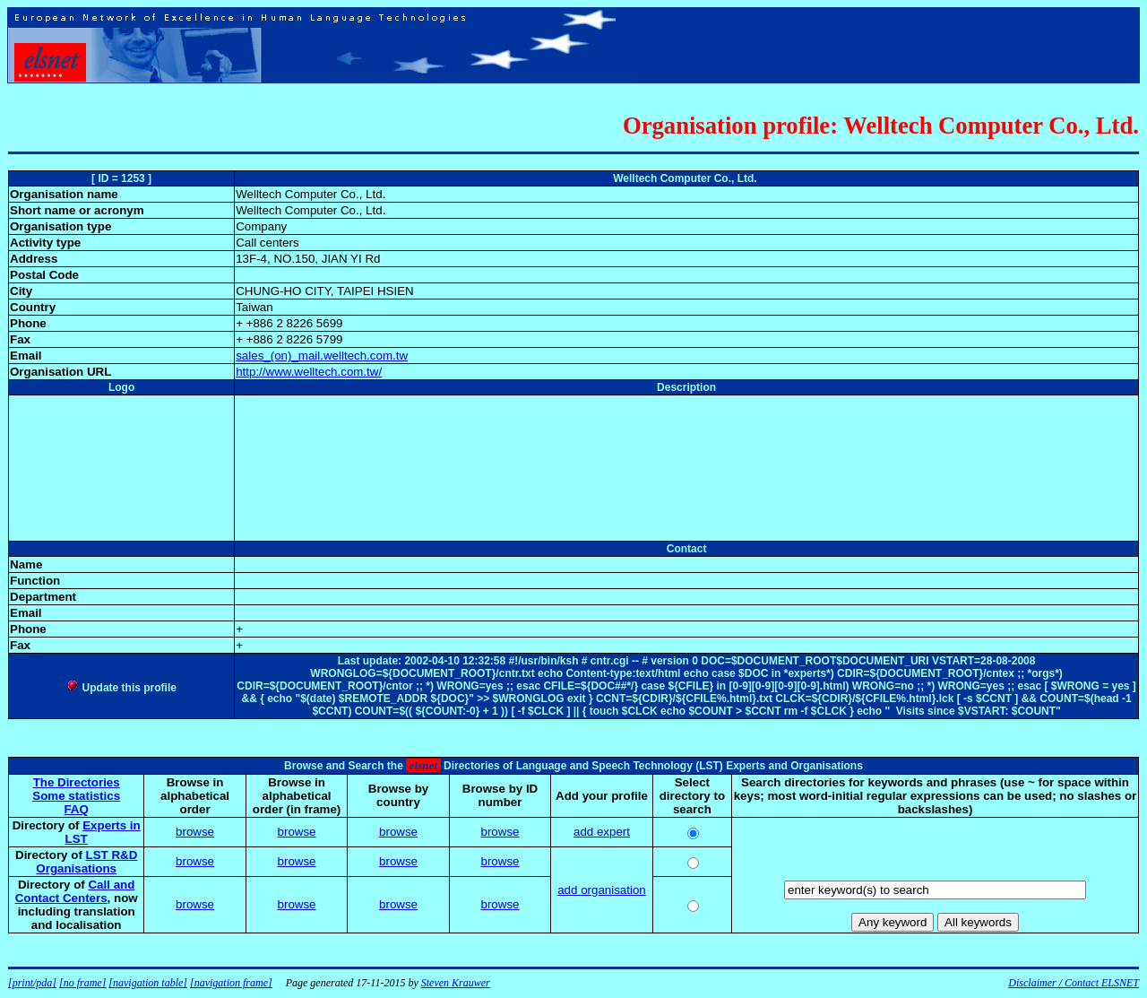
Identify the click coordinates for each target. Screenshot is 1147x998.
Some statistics (76, 796)
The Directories (76, 782)
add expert (602, 831)
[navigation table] (147, 982)
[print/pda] (32, 982)
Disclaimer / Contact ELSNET (1073, 982)
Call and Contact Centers (75, 891)
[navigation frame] (231, 982)
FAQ (76, 809)
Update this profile (121, 687)
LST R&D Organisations (86, 861)
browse (195, 831)
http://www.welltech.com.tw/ (309, 371)
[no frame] (82, 982)
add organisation (601, 890)
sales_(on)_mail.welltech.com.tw (322, 355)
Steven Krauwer (455, 982)
